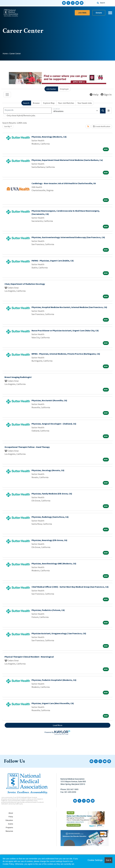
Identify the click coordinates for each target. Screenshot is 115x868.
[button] (109, 111)
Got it (108, 860)
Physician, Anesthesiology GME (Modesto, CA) (54, 563)
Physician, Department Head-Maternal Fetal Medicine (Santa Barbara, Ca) (67, 160)
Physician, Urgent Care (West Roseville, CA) (53, 703)
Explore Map (49, 103)
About (11, 813)
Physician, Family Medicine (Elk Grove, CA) (52, 493)
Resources (9, 831)
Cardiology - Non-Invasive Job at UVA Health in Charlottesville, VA (64, 183)
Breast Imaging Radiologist (18, 377)
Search (26, 103)
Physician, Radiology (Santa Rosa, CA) (50, 517)
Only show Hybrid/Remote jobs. (21, 115)
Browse (36, 103)
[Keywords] (27, 111)
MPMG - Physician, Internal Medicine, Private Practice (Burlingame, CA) (66, 353)
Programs (9, 827)
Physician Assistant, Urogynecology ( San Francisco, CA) (59, 633)
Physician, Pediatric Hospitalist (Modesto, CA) (54, 680)
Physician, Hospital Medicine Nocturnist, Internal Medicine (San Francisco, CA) (69, 307)
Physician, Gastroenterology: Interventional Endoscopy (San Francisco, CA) (68, 237)
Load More (57, 725)
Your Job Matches (66, 103)
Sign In (106, 94)
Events (10, 824)
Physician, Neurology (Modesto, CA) (49, 136)
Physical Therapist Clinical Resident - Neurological (29, 656)
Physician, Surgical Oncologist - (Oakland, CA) (54, 423)
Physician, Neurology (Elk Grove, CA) (49, 540)
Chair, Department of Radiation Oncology (25, 284)
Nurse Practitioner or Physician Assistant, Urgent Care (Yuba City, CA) (65, 330)
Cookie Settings (95, 860)
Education (9, 820)
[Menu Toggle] (110, 13)
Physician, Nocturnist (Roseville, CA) (49, 400)
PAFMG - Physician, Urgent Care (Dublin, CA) (53, 260)
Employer (64, 89)
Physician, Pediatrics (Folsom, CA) (48, 610)
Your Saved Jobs (85, 103)
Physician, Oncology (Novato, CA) (48, 470)
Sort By (7, 126)
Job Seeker (51, 89)
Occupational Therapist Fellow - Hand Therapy (27, 447)
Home (5, 53)
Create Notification (101, 126)
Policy (11, 817)
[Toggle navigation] (7, 94)
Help (94, 94)
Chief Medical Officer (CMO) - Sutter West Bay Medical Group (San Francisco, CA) (70, 586)
